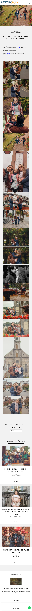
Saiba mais (16, 596)
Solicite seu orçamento (16, 430)
